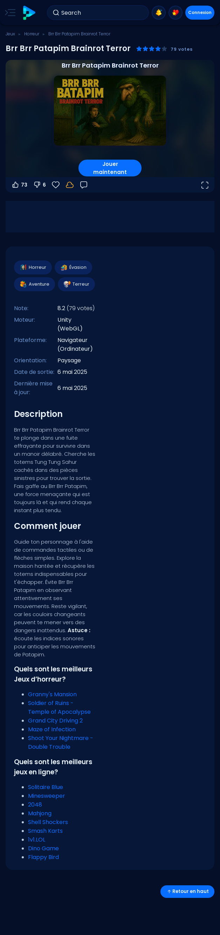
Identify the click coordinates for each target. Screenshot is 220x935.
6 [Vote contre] (39, 185)
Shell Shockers (48, 822)
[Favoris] (55, 185)
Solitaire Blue (45, 787)
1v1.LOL (36, 840)
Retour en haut (187, 891)
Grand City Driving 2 (55, 721)
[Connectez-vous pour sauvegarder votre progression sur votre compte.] (70, 185)
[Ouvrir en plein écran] (204, 185)
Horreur (31, 34)
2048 (35, 805)
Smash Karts (45, 831)
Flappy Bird (43, 857)
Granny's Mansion (52, 694)
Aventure (34, 284)
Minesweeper (46, 796)
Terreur (76, 284)
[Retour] (84, 185)
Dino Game (43, 848)
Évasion (73, 267)
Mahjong (39, 813)
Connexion (200, 12)
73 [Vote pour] (19, 185)
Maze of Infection (52, 729)
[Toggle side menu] (9, 12)
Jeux (10, 34)
